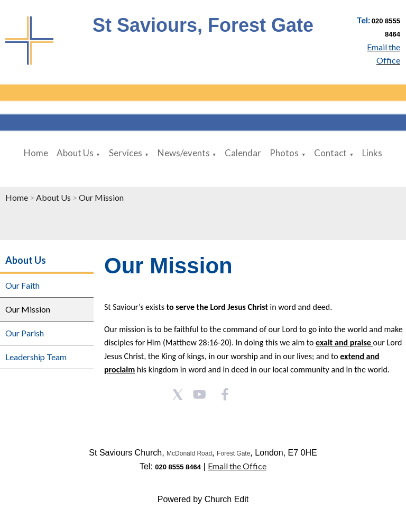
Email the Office (237, 466)
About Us (75, 152)
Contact (330, 152)
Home (36, 152)
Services (125, 152)
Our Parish (24, 333)
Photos (284, 152)
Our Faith (22, 285)
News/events (184, 152)
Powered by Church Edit (203, 499)
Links (372, 152)
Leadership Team (36, 357)
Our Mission (101, 197)
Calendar (243, 152)
